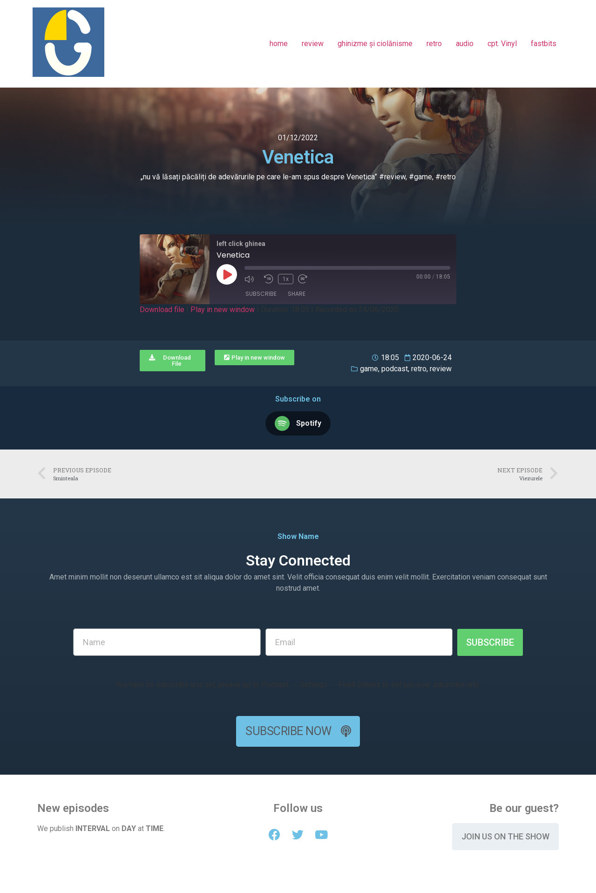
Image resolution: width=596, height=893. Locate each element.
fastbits (543, 43)
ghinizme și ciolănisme (375, 43)
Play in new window (222, 309)
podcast (394, 368)
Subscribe (261, 294)
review (313, 43)
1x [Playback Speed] (286, 279)
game (369, 368)
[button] (172, 360)
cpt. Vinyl (502, 43)
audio (465, 43)
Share (296, 294)
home (279, 43)
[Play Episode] (227, 274)
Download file (162, 309)
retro (434, 43)
